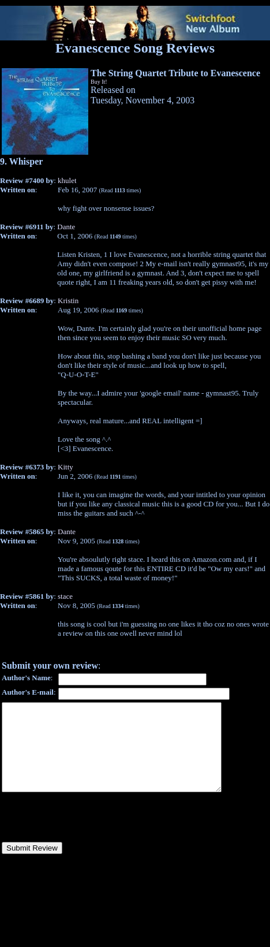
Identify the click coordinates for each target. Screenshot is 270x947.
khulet (67, 180)
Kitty (65, 467)
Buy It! (99, 82)
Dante (66, 226)
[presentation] (89, 834)
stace (65, 596)
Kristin (68, 300)
